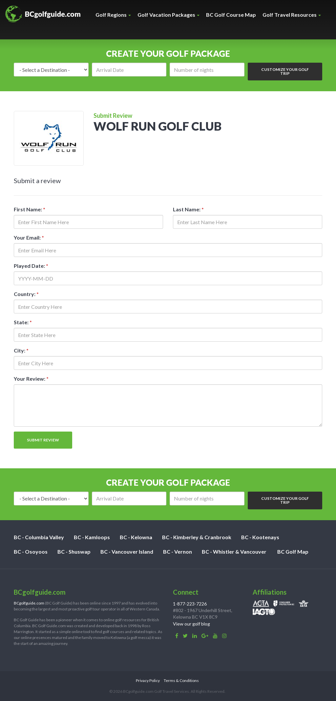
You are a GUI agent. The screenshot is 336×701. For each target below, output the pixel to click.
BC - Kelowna (136, 537)
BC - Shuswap (74, 551)
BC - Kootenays (260, 537)
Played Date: (31, 266)
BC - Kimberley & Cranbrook (196, 537)
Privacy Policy (148, 680)
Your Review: (31, 378)
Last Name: (188, 209)
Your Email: (29, 237)
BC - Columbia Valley (39, 537)
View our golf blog (191, 624)
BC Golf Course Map (231, 14)
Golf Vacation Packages (168, 14)
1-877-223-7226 (190, 603)
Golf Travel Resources (291, 14)
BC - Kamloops (92, 537)
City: (21, 350)
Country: (26, 294)
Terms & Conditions (181, 680)
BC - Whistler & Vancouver (234, 551)
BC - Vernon (177, 551)
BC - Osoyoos (31, 551)
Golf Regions (113, 14)
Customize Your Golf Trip (285, 71)
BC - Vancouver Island (126, 551)
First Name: (29, 209)
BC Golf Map (292, 551)
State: (23, 322)
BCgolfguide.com (29, 603)
